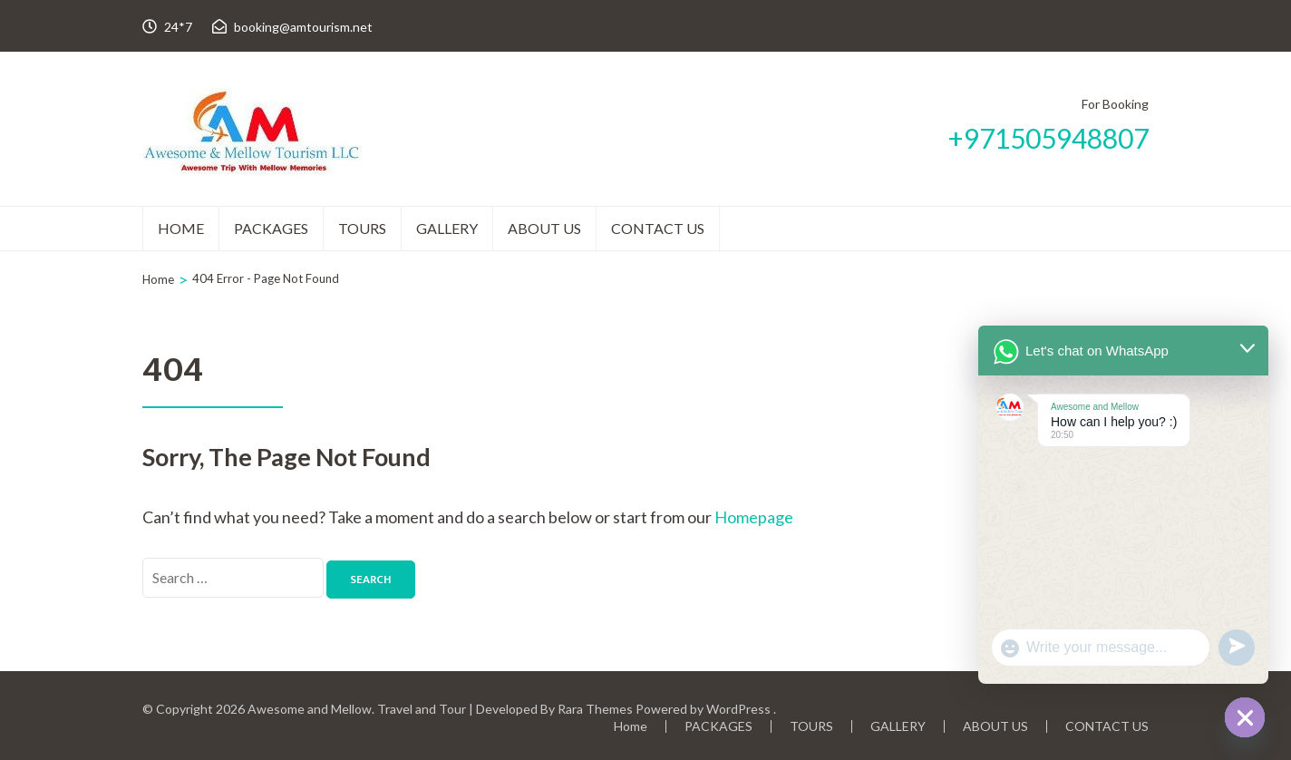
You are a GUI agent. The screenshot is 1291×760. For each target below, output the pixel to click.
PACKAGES (271, 228)
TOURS (362, 228)
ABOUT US (544, 228)
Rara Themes (595, 708)
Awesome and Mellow (310, 708)
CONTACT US (657, 228)
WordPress (738, 708)
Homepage (753, 517)
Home (181, 228)
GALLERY (447, 228)
